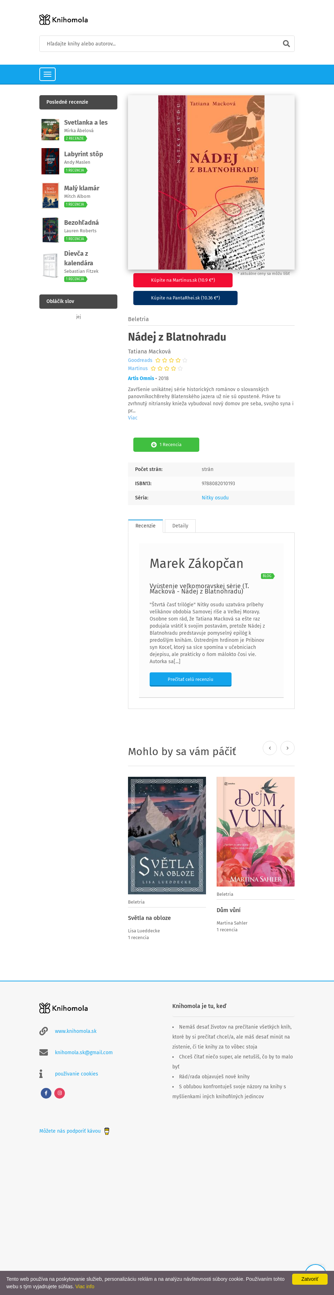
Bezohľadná (81, 223)
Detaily (180, 526)
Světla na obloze (149, 918)
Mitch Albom (77, 196)
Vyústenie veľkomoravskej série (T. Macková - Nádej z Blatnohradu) (199, 588)
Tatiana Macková (149, 351)
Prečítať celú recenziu (190, 679)
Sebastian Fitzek (81, 271)
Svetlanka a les (86, 122)
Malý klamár (81, 188)
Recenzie (145, 526)
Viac (133, 418)
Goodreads (140, 360)
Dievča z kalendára (78, 258)
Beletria (138, 319)
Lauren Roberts (80, 230)
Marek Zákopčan (197, 563)
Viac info (85, 1286)
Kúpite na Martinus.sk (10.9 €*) (183, 280)
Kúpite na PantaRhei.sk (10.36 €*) (185, 297)
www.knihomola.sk (75, 1031)
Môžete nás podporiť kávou (75, 1131)
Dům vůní (229, 910)
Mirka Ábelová (79, 130)
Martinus (138, 368)
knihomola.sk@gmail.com (84, 1053)
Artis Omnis (141, 378)
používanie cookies (76, 1074)
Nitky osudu (215, 498)
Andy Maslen (77, 162)
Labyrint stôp (83, 154)
